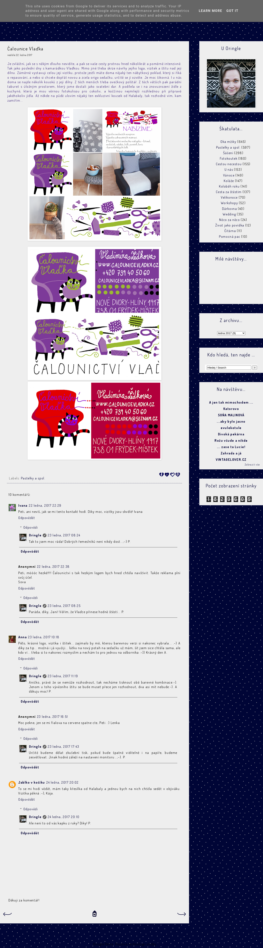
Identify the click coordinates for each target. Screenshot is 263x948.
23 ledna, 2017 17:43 (63, 746)
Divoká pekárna (231, 434)
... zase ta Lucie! (231, 447)
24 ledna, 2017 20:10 (63, 817)
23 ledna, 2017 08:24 (64, 535)
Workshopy (229, 203)
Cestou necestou (229, 164)
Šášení (228, 153)
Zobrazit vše (252, 464)
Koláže (229, 181)
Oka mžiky (228, 142)
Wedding (229, 214)
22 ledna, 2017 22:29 (45, 505)
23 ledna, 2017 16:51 (52, 717)
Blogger (163, 944)
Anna (22, 637)
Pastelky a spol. (33, 478)
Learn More (210, 11)
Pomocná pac (229, 236)
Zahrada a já (231, 453)
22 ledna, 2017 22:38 (53, 566)
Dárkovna (229, 209)
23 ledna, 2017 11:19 (63, 676)
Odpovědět (26, 518)
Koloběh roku (229, 186)
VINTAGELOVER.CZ (231, 459)
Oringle (35, 535)
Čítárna (230, 231)
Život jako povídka (229, 225)
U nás (229, 169)
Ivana (23, 505)
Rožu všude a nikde (231, 440)
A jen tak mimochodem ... (231, 402)
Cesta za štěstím (229, 192)
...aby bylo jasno (231, 421)
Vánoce (229, 175)
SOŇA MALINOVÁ (231, 415)
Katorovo (231, 409)
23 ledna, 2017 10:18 (43, 637)
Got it (232, 11)
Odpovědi (30, 527)
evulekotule (231, 428)
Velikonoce (229, 197)
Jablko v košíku (31, 782)
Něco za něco (229, 220)
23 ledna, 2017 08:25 (64, 606)
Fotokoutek (228, 158)
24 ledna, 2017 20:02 (62, 782)
